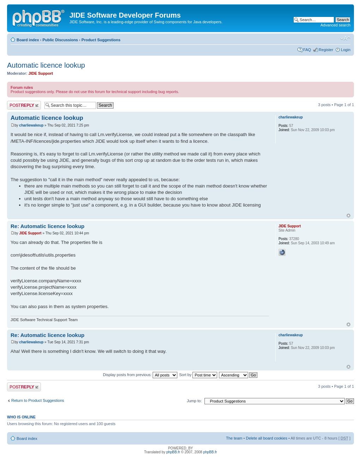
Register (326, 50)
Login (345, 50)
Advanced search (335, 25)
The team (234, 438)
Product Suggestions (101, 40)
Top (348, 215)
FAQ (307, 50)
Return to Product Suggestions (37, 400)
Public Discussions (60, 40)
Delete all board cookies (266, 438)
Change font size (345, 38)
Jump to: (194, 401)
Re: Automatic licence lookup (47, 226)
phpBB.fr (173, 452)
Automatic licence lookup (46, 65)
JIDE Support (41, 73)
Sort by (198, 375)
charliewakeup (31, 125)
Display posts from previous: (140, 375)
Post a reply (24, 105)
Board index (28, 40)
